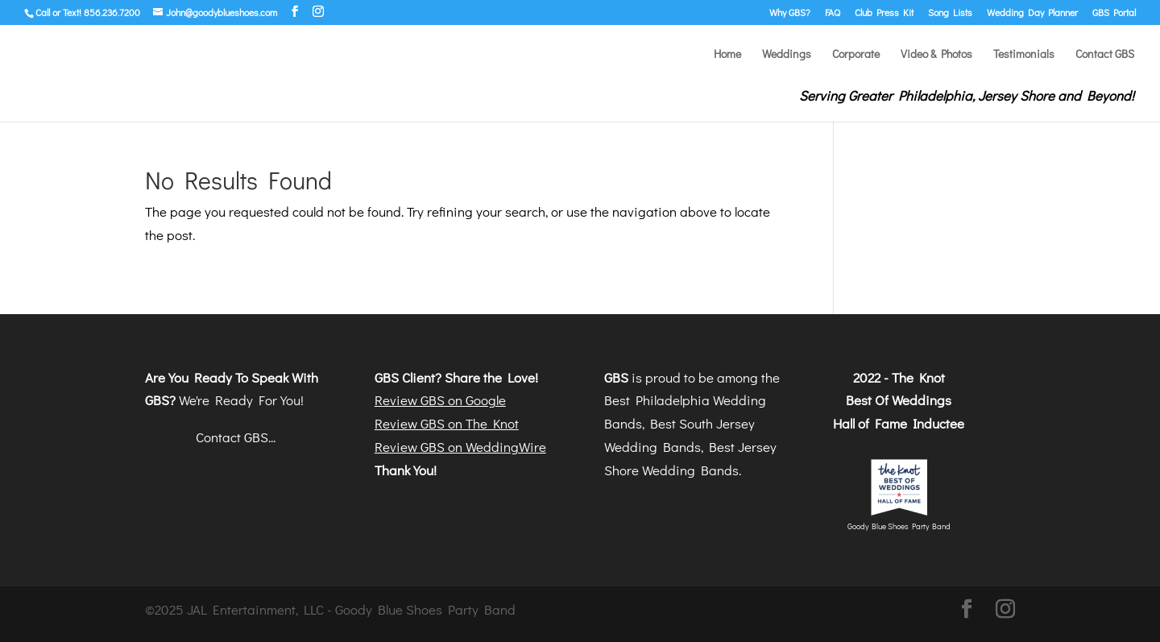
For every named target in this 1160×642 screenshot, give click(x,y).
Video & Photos (936, 54)
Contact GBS (1104, 54)
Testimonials (1023, 54)
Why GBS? (789, 13)
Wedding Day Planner (1032, 13)
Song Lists (950, 13)
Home (727, 54)
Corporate (856, 54)
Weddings (786, 54)
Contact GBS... (236, 437)
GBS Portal (1114, 13)
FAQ (832, 13)
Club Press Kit (884, 13)
